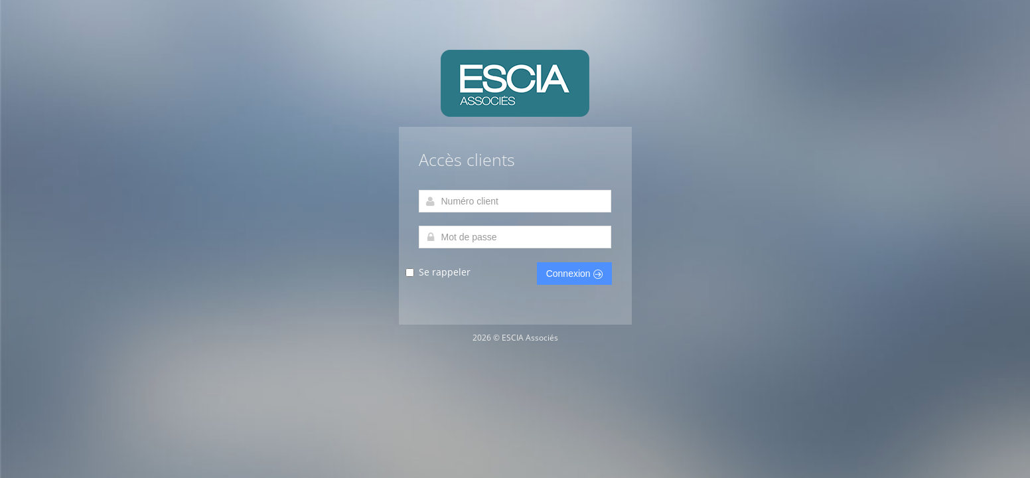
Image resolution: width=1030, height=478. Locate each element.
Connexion (574, 273)
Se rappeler (445, 272)
